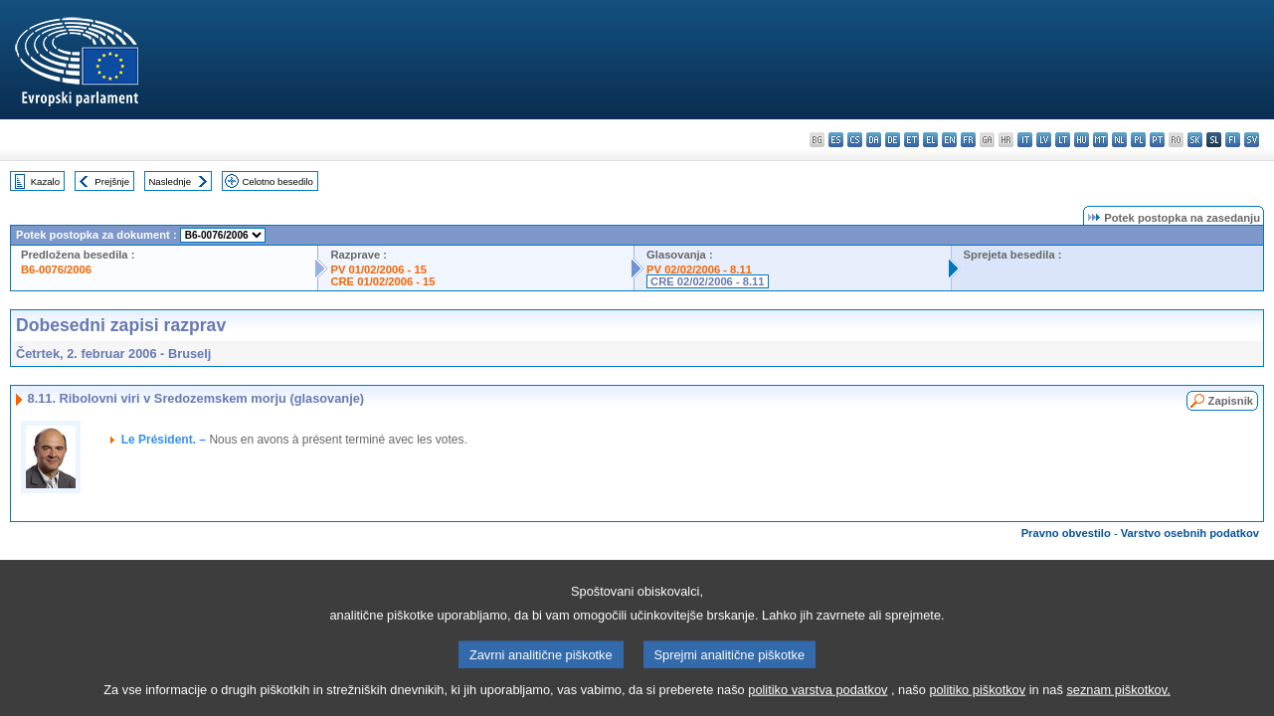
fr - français (968, 139)
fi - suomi (1232, 139)
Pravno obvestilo (1066, 533)
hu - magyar (1081, 139)
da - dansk (873, 139)
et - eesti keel (911, 139)
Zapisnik (1230, 401)
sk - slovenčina (1194, 139)
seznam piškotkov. (1118, 701)
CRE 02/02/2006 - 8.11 (707, 281)
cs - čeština (854, 139)
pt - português (1157, 139)
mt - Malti (1100, 139)
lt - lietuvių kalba (1062, 139)
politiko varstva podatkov (817, 701)
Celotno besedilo (277, 181)
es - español (835, 139)
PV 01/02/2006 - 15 (378, 269)
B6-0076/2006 (56, 269)
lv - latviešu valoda (1043, 139)
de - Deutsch (892, 139)
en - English (949, 139)
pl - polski (1138, 139)
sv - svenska (1251, 139)
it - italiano (1024, 139)
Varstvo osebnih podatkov (1190, 533)
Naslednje (169, 181)
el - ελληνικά (930, 139)
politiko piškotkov (977, 701)
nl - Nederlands (1119, 139)
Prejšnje (111, 181)
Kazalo (45, 181)
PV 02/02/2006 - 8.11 (699, 269)
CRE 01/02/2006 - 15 (382, 281)
